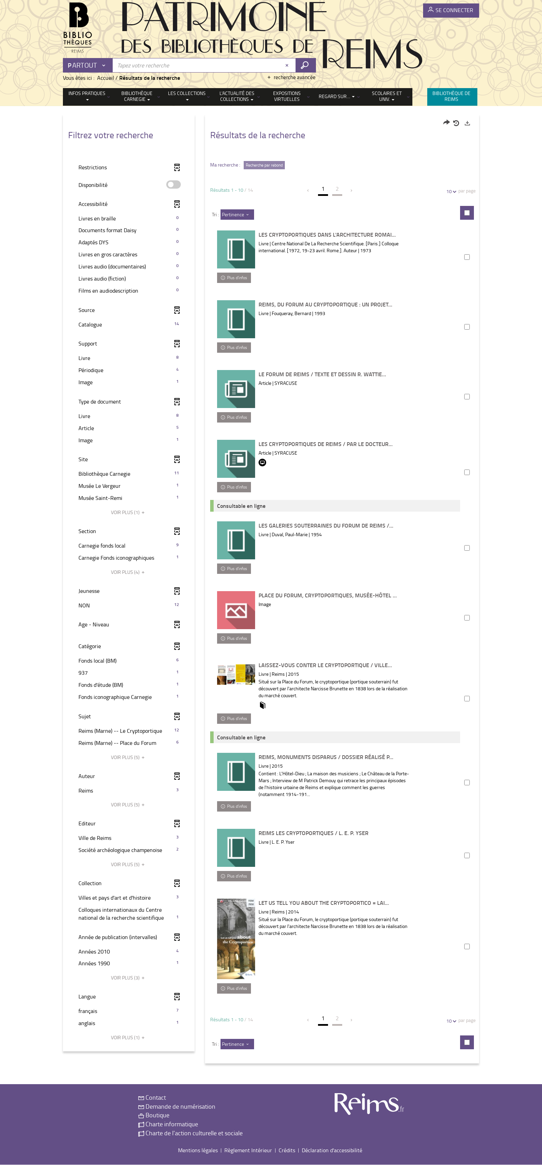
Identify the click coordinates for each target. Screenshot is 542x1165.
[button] (129, 218)
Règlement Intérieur (248, 1150)
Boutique (153, 1115)
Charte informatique (168, 1124)
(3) (129, 977)
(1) (129, 512)
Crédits (287, 1150)
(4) (129, 572)
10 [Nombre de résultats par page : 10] (450, 191)
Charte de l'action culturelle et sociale (190, 1133)
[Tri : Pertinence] (237, 214)
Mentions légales (198, 1150)
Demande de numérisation (176, 1106)
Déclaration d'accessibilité (332, 1150)
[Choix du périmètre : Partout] (88, 65)
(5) (129, 757)
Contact (152, 1097)
